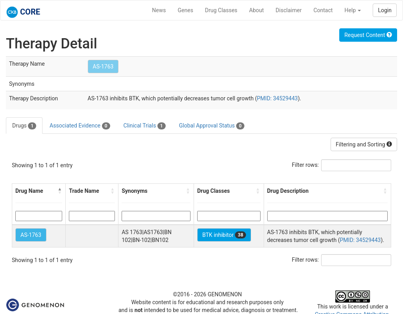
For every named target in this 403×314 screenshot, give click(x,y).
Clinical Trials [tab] (145, 125)
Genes (185, 10)
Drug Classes (221, 10)
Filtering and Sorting (364, 144)
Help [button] (352, 10)
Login (385, 10)
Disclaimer (288, 10)
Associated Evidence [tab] (80, 125)
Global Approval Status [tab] (211, 125)
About (256, 10)
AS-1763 (103, 66)
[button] (59, 191)
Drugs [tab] (24, 125)
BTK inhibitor (224, 234)
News (159, 10)
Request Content (368, 35)
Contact (323, 10)
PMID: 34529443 (277, 98)
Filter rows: (305, 165)
